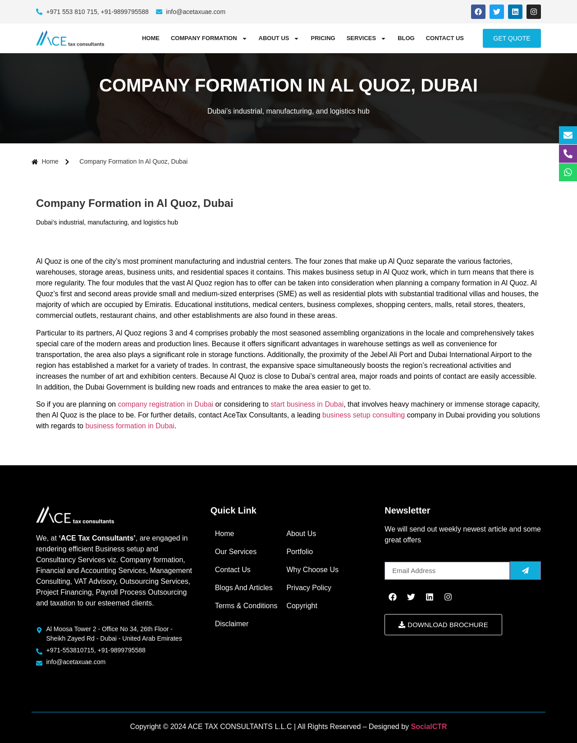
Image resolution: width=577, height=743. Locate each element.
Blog (406, 38)
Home (151, 38)
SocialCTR (429, 726)
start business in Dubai (306, 404)
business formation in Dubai (129, 426)
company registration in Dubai (165, 404)
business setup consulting (363, 415)
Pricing (323, 38)
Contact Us (445, 38)
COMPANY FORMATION (209, 38)
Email (394, 558)
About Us (279, 38)
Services (367, 38)
